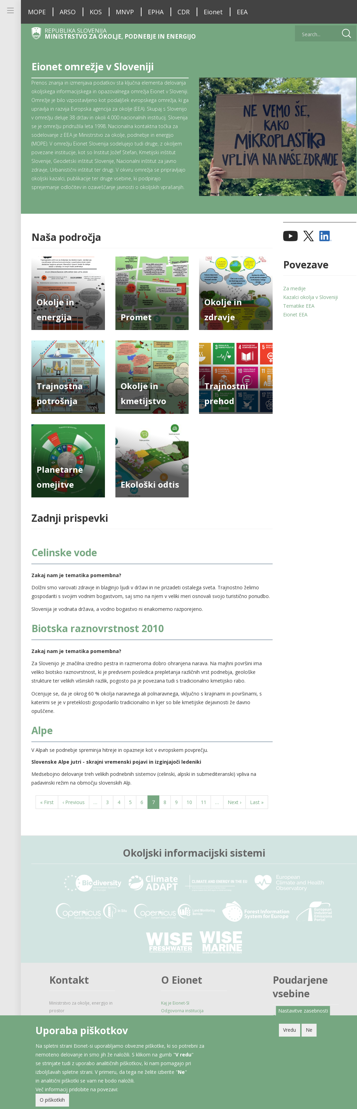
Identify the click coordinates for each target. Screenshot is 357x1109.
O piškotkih (52, 1100)
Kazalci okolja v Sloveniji (307, 305)
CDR (183, 12)
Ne (309, 1030)
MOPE (37, 12)
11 (204, 815)
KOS (96, 12)
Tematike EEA (295, 314)
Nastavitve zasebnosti (303, 1011)
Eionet (213, 12)
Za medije (291, 297)
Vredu (289, 1030)
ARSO (68, 12)
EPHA (156, 12)
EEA (242, 12)
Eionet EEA (292, 323)
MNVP (125, 12)
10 (190, 815)
